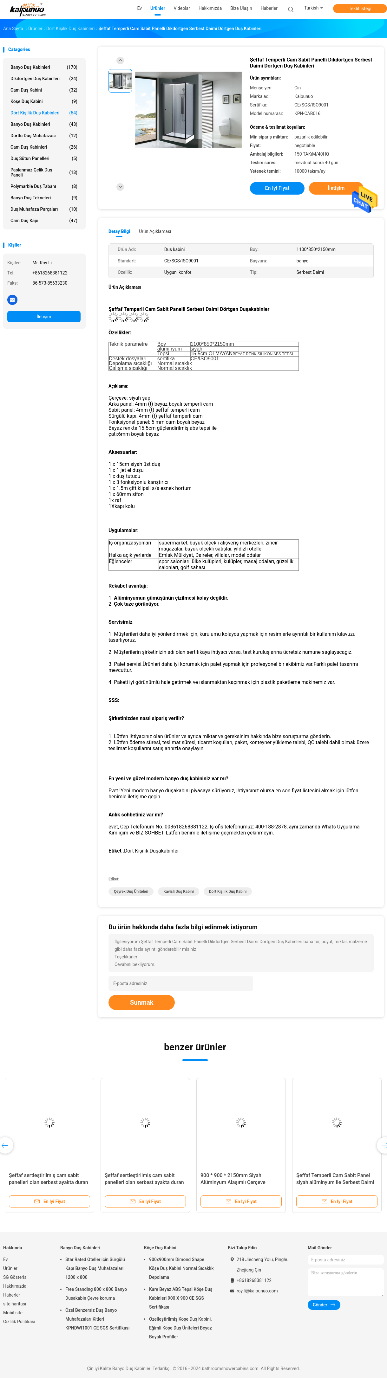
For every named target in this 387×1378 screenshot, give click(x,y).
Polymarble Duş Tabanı (43, 186)
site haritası (14, 1303)
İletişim (44, 316)
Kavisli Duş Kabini (178, 891)
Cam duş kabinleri (43, 147)
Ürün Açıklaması (155, 231)
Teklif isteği (360, 8)
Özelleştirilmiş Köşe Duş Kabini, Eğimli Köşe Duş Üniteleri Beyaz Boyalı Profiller (180, 1328)
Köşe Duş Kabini (43, 101)
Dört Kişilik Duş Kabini (228, 891)
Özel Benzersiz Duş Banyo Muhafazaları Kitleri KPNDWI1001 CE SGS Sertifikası (97, 1319)
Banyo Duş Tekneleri (43, 198)
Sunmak (141, 1002)
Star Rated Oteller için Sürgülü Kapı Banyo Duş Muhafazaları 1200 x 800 (95, 1268)
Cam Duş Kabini (43, 90)
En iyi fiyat (277, 188)
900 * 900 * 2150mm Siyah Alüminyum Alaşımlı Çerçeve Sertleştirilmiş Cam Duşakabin (234, 1182)
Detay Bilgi (119, 231)
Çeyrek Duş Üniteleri (131, 891)
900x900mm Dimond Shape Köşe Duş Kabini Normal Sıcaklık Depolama (181, 1268)
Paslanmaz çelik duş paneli (43, 172)
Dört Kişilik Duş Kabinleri (43, 113)
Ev (5, 1259)
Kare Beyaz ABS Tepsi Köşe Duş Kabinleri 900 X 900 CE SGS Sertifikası (180, 1298)
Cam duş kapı (43, 220)
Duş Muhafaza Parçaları (43, 209)
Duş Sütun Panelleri (43, 158)
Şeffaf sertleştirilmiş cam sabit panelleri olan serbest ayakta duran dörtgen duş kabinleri (48, 1182)
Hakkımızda (14, 1286)
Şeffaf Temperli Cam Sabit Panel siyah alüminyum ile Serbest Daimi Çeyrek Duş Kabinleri (335, 1182)
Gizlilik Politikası (19, 1321)
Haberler (11, 1295)
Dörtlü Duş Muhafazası (43, 135)
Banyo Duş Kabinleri (43, 67)
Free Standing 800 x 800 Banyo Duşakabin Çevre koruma (96, 1294)
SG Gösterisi (15, 1277)
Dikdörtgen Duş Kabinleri (43, 78)
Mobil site (13, 1312)
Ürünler (10, 1268)
